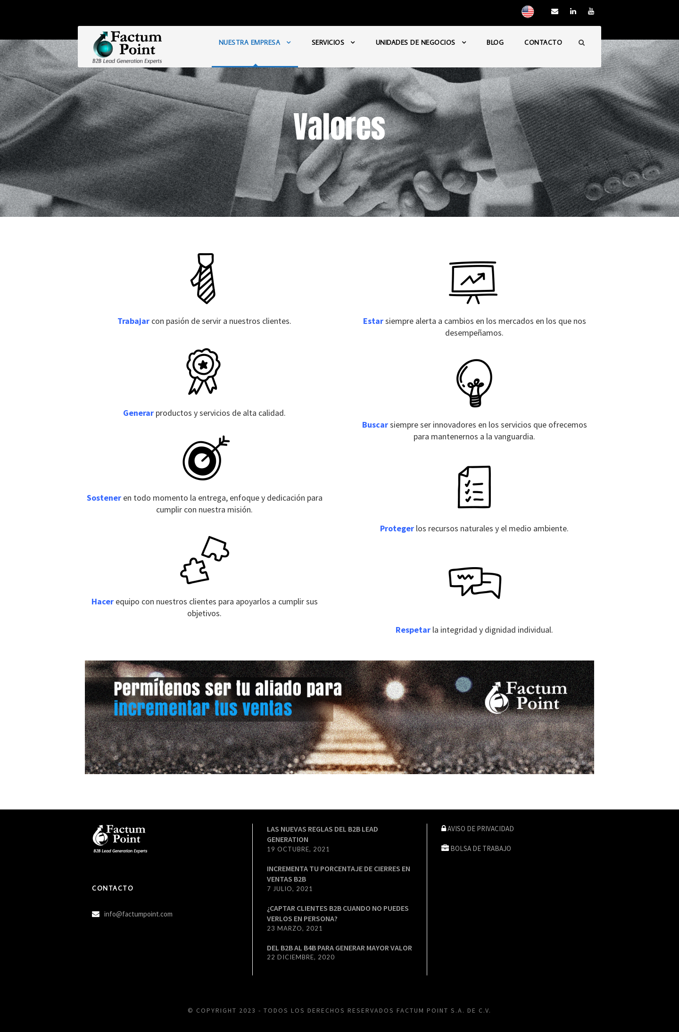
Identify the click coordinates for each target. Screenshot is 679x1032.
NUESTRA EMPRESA (250, 42)
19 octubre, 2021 (298, 849)
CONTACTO (543, 42)
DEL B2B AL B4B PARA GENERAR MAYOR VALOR (339, 947)
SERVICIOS (328, 42)
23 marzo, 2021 (295, 928)
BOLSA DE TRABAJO (480, 848)
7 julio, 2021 (290, 888)
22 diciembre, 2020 (301, 957)
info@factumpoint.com (138, 913)
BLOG (495, 42)
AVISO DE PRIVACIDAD (480, 828)
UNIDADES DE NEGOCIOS (415, 42)
